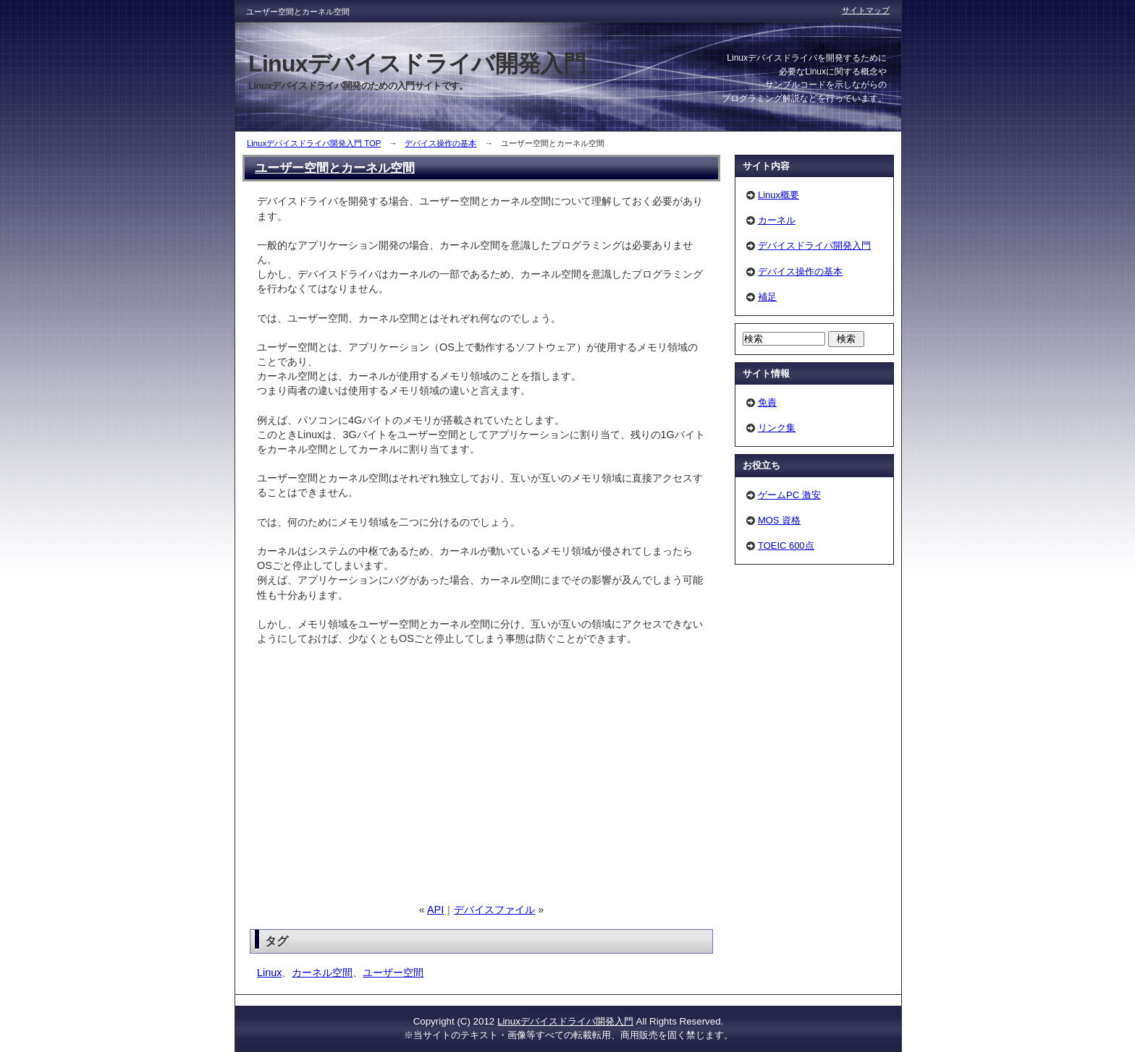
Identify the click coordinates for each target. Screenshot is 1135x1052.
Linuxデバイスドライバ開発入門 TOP (314, 143)
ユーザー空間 (393, 972)
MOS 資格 (779, 520)
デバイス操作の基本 (440, 143)
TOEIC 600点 (786, 545)
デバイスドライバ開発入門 (814, 245)
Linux (269, 972)
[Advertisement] (378, 774)
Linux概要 (778, 194)
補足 (767, 296)
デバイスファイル (494, 909)
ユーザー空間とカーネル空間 (335, 168)
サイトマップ (866, 10)
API (435, 909)
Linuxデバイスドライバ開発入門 (565, 1021)
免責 (767, 402)
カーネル (777, 220)
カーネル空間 (322, 972)
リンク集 (777, 427)
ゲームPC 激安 (789, 494)
